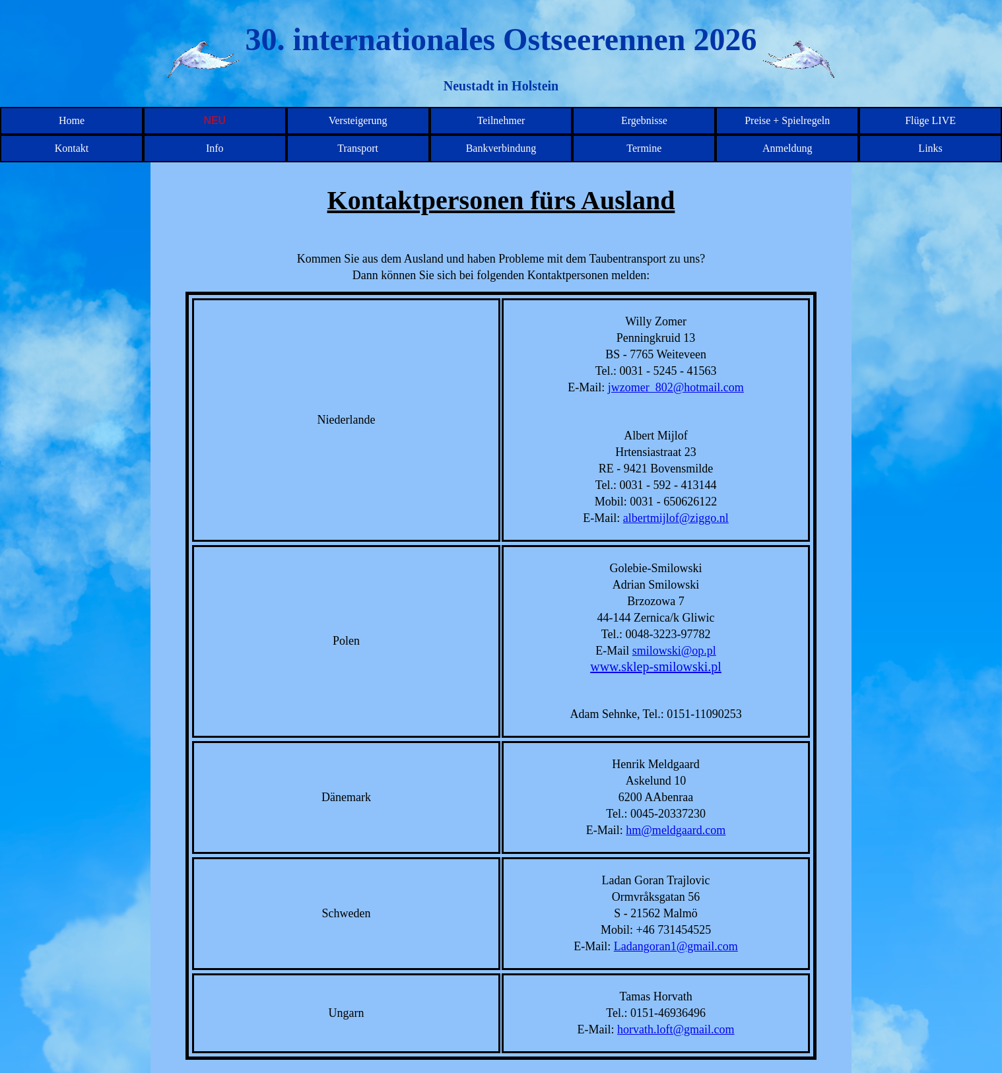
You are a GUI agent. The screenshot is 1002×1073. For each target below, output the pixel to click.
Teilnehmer (501, 120)
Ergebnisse (644, 120)
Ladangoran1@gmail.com (676, 946)
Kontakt (72, 148)
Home (71, 120)
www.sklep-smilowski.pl (655, 666)
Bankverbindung (501, 148)
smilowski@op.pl (674, 650)
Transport (357, 148)
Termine (643, 148)
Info (215, 148)
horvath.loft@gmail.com (676, 1029)
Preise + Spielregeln (787, 120)
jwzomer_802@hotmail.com (676, 387)
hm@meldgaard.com (675, 830)
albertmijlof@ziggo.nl (676, 518)
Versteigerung (358, 120)
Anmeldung (787, 148)
